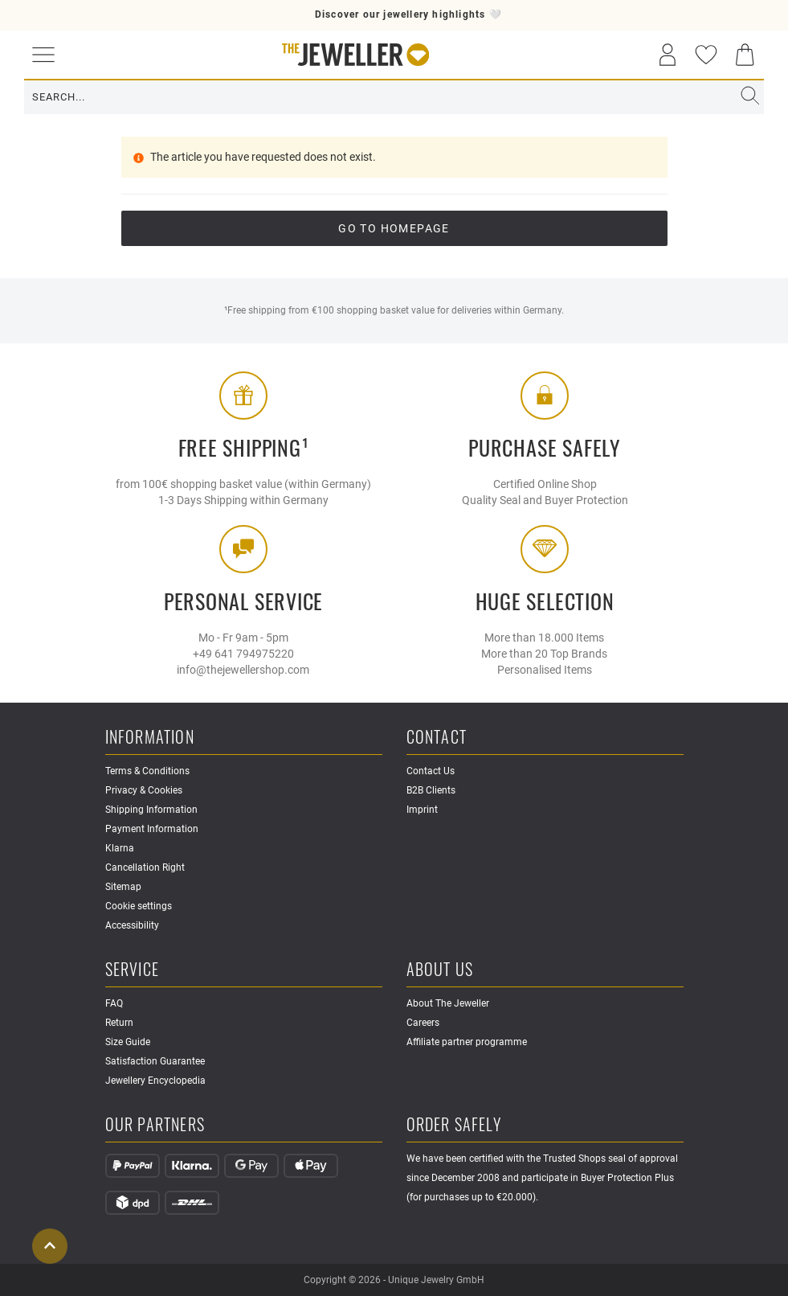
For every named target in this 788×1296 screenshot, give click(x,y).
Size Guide (127, 1042)
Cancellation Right (145, 867)
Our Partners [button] (155, 1125)
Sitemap (123, 886)
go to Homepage (394, 228)
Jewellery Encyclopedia (155, 1080)
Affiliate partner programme (466, 1042)
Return (119, 1022)
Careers (422, 1022)
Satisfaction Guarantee (155, 1061)
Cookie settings (138, 906)
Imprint (422, 809)
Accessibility (132, 925)
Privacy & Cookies (143, 790)
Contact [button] (436, 737)
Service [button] (132, 970)
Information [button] (149, 737)
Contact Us (430, 771)
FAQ (114, 1003)
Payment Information (151, 829)
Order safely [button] (453, 1125)
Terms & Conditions (147, 771)
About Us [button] (440, 970)
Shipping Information (151, 809)
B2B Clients (430, 790)
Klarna (119, 848)
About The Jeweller (447, 1003)
